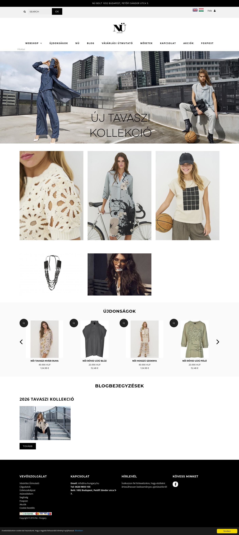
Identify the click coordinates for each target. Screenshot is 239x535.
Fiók (212, 10)
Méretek (146, 43)
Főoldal (21, 49)
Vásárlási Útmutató (117, 43)
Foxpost (207, 43)
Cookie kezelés (27, 507)
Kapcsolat (168, 43)
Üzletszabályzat (27, 490)
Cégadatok (25, 486)
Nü (77, 43)
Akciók (188, 43)
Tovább (27, 446)
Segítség (24, 497)
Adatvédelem (26, 493)
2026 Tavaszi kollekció (47, 399)
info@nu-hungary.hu (88, 483)
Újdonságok (59, 43)
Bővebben (79, 530)
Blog (90, 43)
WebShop (32, 43)
